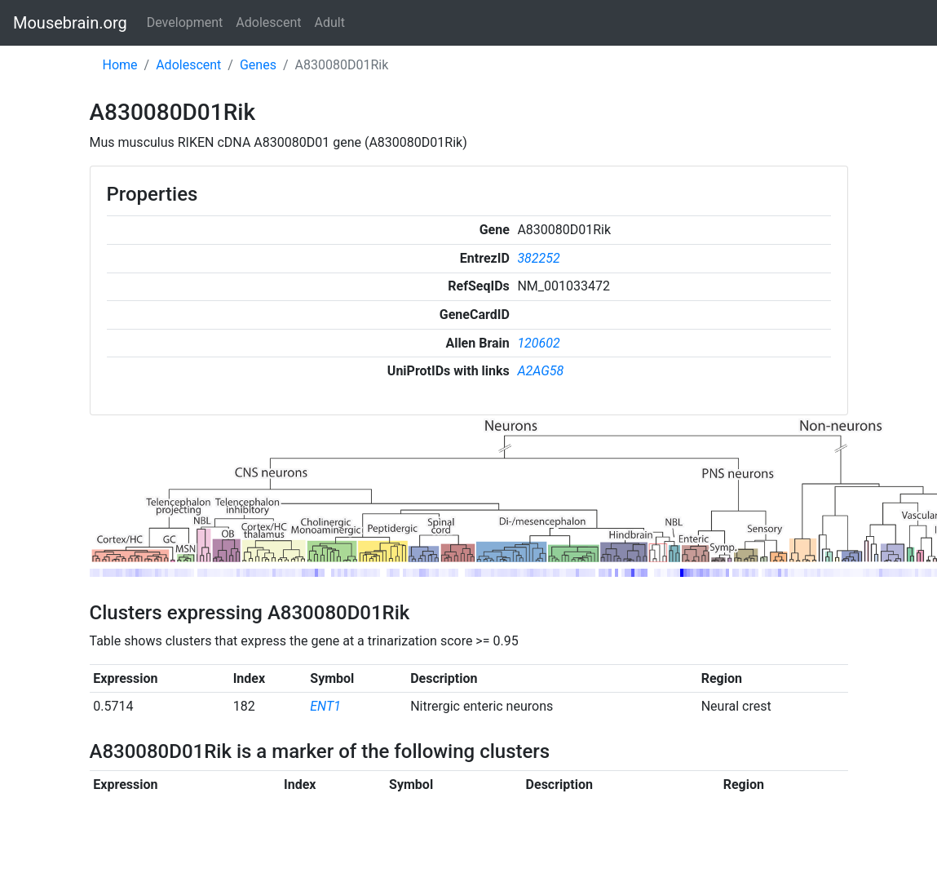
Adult (330, 22)
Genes (258, 65)
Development (185, 22)
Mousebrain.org (70, 23)
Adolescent (268, 22)
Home (120, 65)
